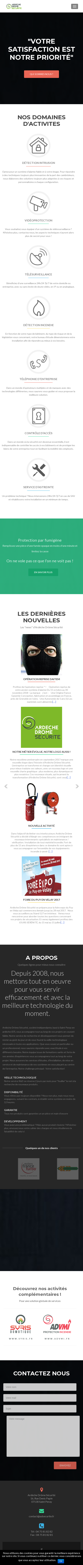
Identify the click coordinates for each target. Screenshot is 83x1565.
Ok (60, 1561)
